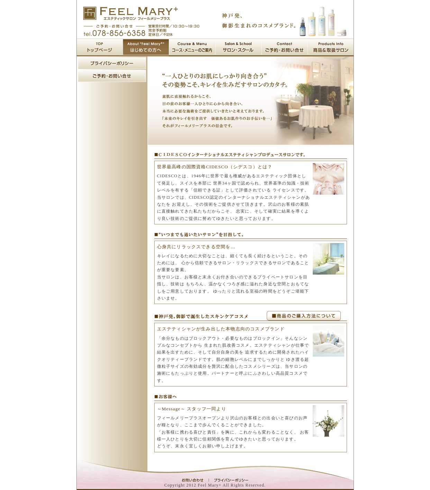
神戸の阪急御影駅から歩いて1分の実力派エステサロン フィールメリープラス (130, 13)
